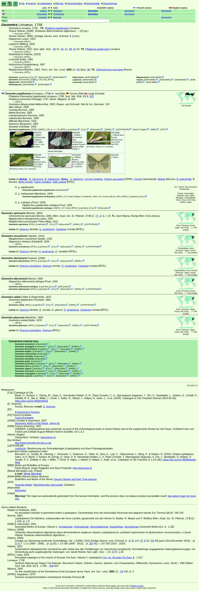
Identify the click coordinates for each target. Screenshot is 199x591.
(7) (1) (73, 216)
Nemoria (57, 17)
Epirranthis (42, 14)
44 (62, 49)
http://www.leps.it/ (82, 468)
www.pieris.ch (48, 437)
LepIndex (24, 77)
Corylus (138, 179)
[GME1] (34, 79)
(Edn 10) (76, 96)
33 (152, 540)
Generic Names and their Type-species (75, 479)
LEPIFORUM (122, 129)
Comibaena (58, 14)
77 (96, 216)
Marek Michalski (55, 151)
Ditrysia (59, 3)
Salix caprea (59, 182)
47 (66, 49)
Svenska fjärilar (23, 485)
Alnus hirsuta (25, 182)
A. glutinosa (76, 179)
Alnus (64, 179)
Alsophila (42, 17)
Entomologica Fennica (27, 412)
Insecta (32, 3)
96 (88, 69)
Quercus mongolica (30, 266)
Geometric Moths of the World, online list (37, 423)
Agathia (43, 11)
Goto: (56, 21)
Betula (23, 179)
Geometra (93, 11)
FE (45, 79)
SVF (163, 129)
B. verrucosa (36, 179)
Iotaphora (57, 11)
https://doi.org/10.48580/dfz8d (31, 401)
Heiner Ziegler (139, 129)
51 (74, 49)
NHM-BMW (58, 77)
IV (113, 552)
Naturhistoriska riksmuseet (48, 485)
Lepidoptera (45, 3)
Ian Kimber (39, 145)
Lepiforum (20, 448)
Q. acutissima (46, 229)
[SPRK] (34, 129)
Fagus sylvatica (42, 182)
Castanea (61, 229)
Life (23, 3)
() (129, 11)
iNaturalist (43, 77)
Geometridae (92, 3)
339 (51, 566)
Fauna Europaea (24, 417)
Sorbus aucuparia (114, 179)
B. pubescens (52, 179)
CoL (32, 77)
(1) (58, 69)
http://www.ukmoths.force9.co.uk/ (33, 443)
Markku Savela (137, 586)
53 (121, 571)
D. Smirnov (108, 146)
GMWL (108, 129)
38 (54, 49)
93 (78, 69)
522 (92, 96)
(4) (106, 196)
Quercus (24, 229)
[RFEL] (27, 33)
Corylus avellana (93, 179)
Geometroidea (74, 3)
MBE (153, 129)
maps (188, 106)
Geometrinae (110, 3)
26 (91, 543)
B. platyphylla (184, 179)
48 (70, 49)
